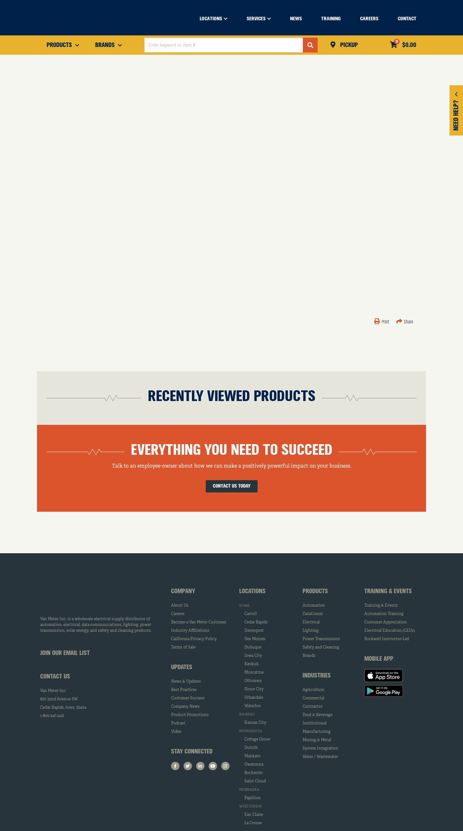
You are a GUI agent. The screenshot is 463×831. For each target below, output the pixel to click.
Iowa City (253, 656)
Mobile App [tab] (378, 659)
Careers (178, 614)
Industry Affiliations (190, 631)
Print (382, 322)
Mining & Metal (317, 740)
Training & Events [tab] (388, 591)
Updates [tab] (181, 667)
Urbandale (253, 698)
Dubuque (252, 647)
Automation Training (384, 614)
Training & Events (381, 606)
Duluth (251, 748)
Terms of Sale (183, 647)
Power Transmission (321, 639)
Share (404, 322)
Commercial (313, 698)
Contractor (312, 707)
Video (176, 732)
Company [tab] (183, 591)
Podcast (178, 723)
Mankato (252, 756)
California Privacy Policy (194, 639)
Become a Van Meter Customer (198, 622)
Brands (309, 656)
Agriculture (313, 690)
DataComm (313, 614)
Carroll (250, 614)
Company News (185, 707)
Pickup (348, 45)
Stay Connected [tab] (192, 752)
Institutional (315, 723)
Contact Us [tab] (55, 677)
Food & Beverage (317, 715)
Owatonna (253, 765)
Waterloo (252, 706)
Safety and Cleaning (321, 647)
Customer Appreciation (385, 622)
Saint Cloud (255, 781)
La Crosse (253, 823)
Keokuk (251, 664)
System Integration (320, 749)
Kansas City (255, 723)
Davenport (254, 631)
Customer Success (187, 698)
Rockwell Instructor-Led (386, 639)
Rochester (253, 773)
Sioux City (254, 689)
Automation (314, 606)
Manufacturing (317, 732)
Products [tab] (315, 591)
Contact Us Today (231, 486)
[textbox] (223, 45)
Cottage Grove (257, 740)
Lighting (311, 631)
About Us (179, 606)
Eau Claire (253, 815)
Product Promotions (190, 715)
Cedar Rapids (256, 622)
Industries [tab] (317, 676)
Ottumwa (252, 681)
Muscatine (254, 673)
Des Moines (255, 639)
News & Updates (186, 682)
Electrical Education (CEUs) (389, 631)
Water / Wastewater (320, 757)
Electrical (311, 622)
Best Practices (184, 690)
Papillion (252, 798)
